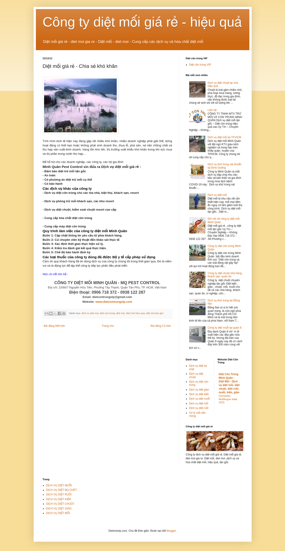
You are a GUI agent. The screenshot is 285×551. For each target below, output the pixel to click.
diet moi (120, 313)
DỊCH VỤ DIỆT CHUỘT (60, 503)
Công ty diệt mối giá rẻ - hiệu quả (142, 22)
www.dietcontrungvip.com (113, 301)
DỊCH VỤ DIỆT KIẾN (58, 499)
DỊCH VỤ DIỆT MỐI (58, 513)
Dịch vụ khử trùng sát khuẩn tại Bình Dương (224, 166)
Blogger (171, 530)
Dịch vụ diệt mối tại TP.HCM (224, 137)
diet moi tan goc (155, 313)
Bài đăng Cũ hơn (161, 325)
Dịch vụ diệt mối (217, 195)
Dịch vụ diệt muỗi (199, 398)
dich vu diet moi (90, 313)
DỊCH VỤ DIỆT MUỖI (59, 485)
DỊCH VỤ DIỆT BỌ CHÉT (61, 490)
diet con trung (107, 313)
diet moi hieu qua (135, 313)
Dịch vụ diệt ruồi (198, 408)
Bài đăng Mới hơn (54, 325)
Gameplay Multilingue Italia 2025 (228, 399)
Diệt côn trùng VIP (200, 64)
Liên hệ (212, 110)
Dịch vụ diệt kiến (199, 394)
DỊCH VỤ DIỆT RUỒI (59, 494)
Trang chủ (108, 325)
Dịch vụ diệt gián (199, 389)
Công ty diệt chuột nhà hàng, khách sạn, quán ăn (225, 275)
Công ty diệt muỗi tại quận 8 (224, 327)
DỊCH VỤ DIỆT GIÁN (59, 508)
